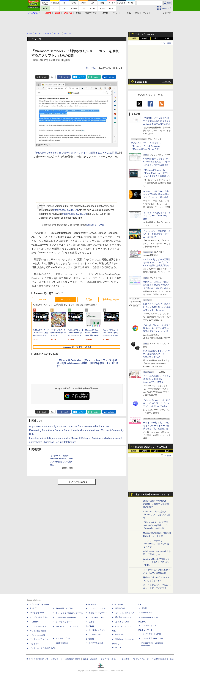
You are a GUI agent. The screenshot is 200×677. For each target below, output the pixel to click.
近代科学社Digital (96, 643)
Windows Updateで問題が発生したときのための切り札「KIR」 (156, 562)
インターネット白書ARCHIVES (42, 648)
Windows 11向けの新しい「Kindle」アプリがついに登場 (156, 514)
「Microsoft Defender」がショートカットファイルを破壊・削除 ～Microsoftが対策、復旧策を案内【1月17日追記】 (87, 363)
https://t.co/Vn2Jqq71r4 (65, 210)
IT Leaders (34, 622)
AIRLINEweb (120, 608)
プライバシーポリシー (110, 659)
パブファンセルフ (149, 626)
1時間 (133, 38)
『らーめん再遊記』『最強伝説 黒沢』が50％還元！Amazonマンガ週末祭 (157, 379)
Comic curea (147, 613)
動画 (137, 13)
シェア (65, 77)
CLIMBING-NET (95, 635)
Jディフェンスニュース (124, 613)
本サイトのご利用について (37, 659)
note (96, 77)
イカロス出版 (117, 604)
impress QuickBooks (150, 617)
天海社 (144, 608)
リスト (52, 77)
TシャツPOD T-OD (97, 617)
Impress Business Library (66, 617)
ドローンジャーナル (38, 626)
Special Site (141, 82)
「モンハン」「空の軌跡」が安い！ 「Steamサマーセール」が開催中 (157, 234)
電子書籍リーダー (110, 299)
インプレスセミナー (64, 622)
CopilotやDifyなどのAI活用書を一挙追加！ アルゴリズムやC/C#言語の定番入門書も (156, 262)
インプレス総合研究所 (39, 617)
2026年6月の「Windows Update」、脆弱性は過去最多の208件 (156, 504)
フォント (146, 13)
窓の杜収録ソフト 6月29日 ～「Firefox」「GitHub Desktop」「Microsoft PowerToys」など (146, 146)
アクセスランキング (144, 34)
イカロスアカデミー (123, 626)
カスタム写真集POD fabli (152, 638)
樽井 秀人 (91, 67)
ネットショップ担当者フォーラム (69, 613)
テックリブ (116, 644)
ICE (140, 604)
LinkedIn (111, 77)
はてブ (81, 77)
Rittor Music (91, 604)
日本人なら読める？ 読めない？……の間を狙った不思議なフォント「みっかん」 (157, 307)
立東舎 (91, 622)
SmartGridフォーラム (64, 608)
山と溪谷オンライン (97, 630)
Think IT (33, 608)
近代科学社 (90, 639)
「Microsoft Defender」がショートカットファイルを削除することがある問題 (75, 152)
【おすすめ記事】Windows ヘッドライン (153, 495)
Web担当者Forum (37, 613)
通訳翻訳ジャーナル (123, 617)
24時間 (145, 38)
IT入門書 (88, 299)
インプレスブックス (64, 638)
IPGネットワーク (146, 630)
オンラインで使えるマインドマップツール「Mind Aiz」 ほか (157, 215)
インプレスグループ (140, 659)
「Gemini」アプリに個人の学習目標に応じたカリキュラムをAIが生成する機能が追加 (157, 121)
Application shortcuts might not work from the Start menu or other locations (69, 426)
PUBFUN (142, 622)
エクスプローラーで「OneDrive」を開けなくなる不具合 (156, 543)
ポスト (44, 77)
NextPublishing (62, 643)
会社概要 (125, 659)
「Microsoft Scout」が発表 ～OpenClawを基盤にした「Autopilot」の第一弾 (155, 525)
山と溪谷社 (90, 626)
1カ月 (167, 38)
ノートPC (42, 299)
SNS (129, 13)
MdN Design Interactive (124, 639)
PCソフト (65, 299)
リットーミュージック (98, 608)
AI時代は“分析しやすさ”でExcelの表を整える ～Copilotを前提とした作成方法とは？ (157, 161)
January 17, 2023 (95, 224)
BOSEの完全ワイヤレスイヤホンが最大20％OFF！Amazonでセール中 (156, 353)
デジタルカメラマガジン (40, 639)
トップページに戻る (77, 482)
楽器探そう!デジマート (98, 613)
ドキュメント (117, 13)
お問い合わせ (56, 659)
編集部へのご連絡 (90, 659)
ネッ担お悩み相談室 (38, 631)
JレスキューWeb (122, 622)
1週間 (156, 38)
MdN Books (119, 635)
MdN (114, 631)
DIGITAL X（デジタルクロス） (68, 626)
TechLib (118, 647)
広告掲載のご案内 (72, 659)
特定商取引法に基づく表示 (162, 659)
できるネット (35, 644)
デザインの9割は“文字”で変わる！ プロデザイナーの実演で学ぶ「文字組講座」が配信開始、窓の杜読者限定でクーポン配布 (157, 428)
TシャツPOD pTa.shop (151, 634)
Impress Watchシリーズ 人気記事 (151, 447)
